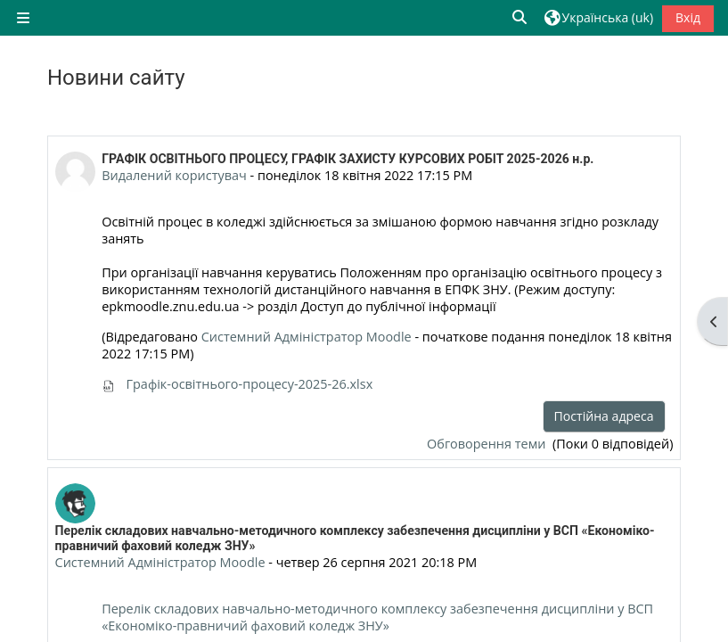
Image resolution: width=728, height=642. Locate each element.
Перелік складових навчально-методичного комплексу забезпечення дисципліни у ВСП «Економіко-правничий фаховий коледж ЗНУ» (377, 617)
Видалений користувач (174, 175)
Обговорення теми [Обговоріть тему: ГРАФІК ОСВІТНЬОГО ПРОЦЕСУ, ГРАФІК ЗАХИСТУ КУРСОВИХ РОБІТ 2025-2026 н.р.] (488, 443)
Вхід (687, 17)
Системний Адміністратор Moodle (306, 336)
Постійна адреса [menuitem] (604, 415)
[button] (520, 17)
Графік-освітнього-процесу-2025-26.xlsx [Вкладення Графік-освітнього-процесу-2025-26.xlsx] (237, 383)
